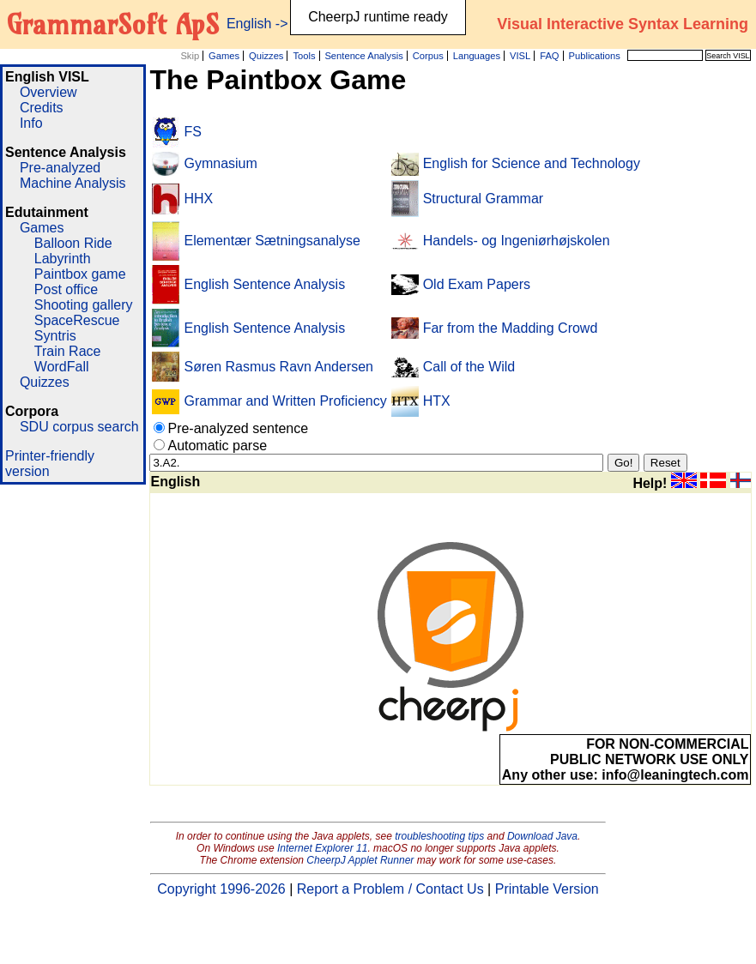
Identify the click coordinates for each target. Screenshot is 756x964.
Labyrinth (62, 258)
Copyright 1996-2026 (221, 889)
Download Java (542, 836)
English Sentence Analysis (264, 284)
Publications (594, 56)
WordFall (61, 366)
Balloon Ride (73, 243)
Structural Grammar (483, 198)
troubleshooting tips (439, 836)
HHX (198, 198)
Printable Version (547, 889)
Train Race (67, 351)
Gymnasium (220, 163)
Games (224, 56)
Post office (66, 289)
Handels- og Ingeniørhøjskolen (516, 240)
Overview (48, 92)
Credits (42, 107)
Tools (304, 56)
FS (192, 131)
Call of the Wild (469, 366)
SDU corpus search (79, 426)
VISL (520, 56)
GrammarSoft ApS (113, 24)
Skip (189, 56)
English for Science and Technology (531, 163)
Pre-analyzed (60, 167)
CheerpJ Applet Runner (360, 860)
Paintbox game (80, 274)
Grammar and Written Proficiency (285, 401)
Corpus (428, 56)
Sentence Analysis (363, 56)
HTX (437, 401)
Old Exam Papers (476, 284)
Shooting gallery (83, 305)
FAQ (549, 56)
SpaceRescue (77, 320)
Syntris (55, 335)
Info (31, 123)
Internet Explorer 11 (322, 848)
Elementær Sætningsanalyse (272, 240)
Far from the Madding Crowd (510, 328)
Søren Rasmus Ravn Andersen (278, 366)
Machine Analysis (73, 183)
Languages (476, 56)
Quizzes (266, 56)
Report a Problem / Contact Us (390, 889)
